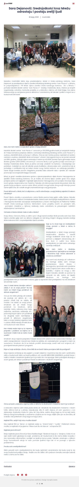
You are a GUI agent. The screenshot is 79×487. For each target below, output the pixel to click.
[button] (73, 3)
